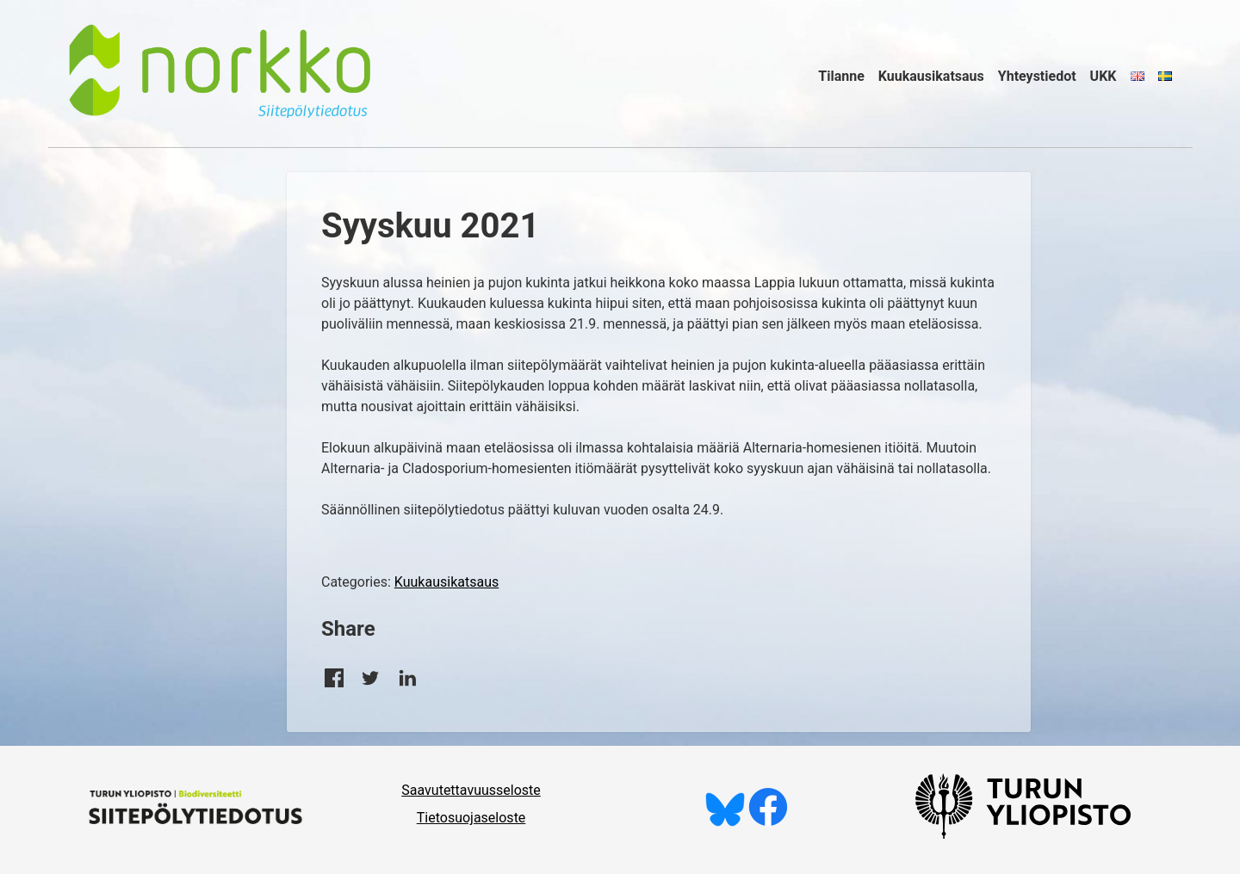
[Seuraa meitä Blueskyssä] (725, 822)
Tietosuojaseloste (471, 817)
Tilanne (841, 76)
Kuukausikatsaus (931, 76)
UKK (1103, 76)
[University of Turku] (1023, 834)
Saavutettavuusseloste (471, 790)
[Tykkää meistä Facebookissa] (768, 822)
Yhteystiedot (1037, 76)
